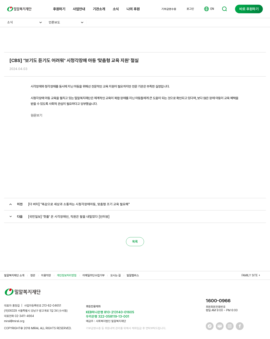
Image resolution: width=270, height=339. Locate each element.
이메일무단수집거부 (93, 275)
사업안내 (79, 9)
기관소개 (99, 9)
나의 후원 (133, 9)
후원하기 (59, 9)
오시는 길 (115, 275)
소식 (116, 9)
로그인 (190, 8)
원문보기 (36, 115)
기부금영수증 (168, 9)
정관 (32, 275)
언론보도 (54, 22)
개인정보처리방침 (66, 275)
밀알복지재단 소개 (14, 275)
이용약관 (46, 275)
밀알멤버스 (133, 275)
